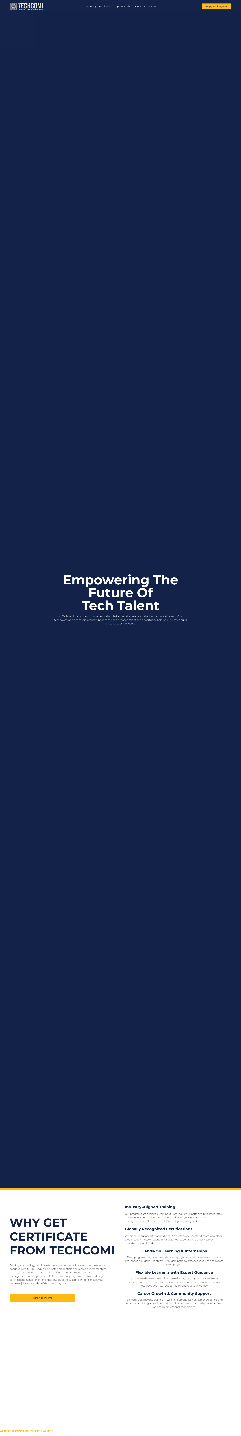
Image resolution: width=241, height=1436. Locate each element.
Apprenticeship (123, 6)
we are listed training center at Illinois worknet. (26, 1431)
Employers (104, 6)
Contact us (150, 6)
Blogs (138, 6)
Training (91, 6)
